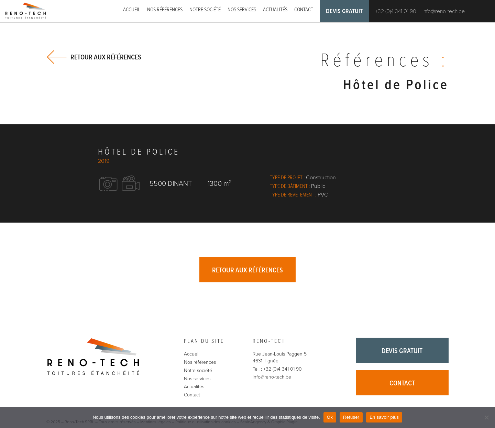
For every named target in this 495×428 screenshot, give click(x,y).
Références (384, 61)
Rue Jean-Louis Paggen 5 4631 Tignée (280, 357)
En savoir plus (384, 417)
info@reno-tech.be (443, 11)
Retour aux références (105, 57)
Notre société (205, 9)
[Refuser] (486, 417)
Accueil (131, 9)
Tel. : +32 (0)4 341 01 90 (277, 369)
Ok (330, 417)
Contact (303, 9)
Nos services (242, 9)
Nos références (165, 9)
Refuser (351, 417)
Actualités (275, 9)
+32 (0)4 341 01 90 (395, 11)
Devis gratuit (344, 11)
